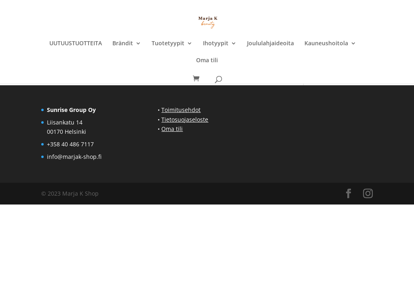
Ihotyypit (215, 43)
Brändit (122, 43)
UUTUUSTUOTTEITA (75, 43)
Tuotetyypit (168, 43)
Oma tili (207, 60)
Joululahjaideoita (270, 43)
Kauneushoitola (326, 43)
